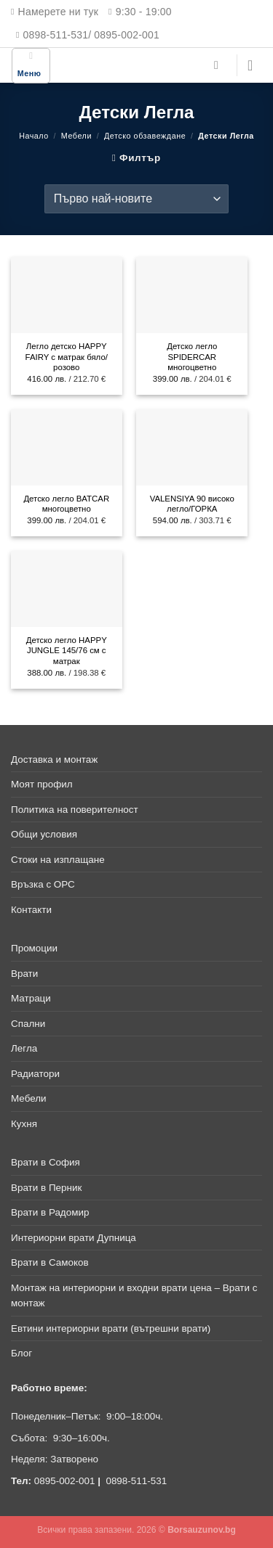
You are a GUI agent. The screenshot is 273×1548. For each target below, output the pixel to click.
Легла (24, 1048)
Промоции (34, 948)
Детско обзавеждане (145, 135)
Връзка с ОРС (43, 884)
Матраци (31, 998)
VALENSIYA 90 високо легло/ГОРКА (192, 504)
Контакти (31, 909)
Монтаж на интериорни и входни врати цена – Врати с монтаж (134, 1295)
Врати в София (45, 1162)
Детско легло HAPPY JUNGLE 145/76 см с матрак (66, 651)
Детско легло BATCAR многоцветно (66, 504)
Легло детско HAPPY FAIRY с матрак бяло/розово (66, 357)
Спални (28, 1023)
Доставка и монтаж (54, 759)
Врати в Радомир (50, 1212)
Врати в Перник (46, 1187)
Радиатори (35, 1073)
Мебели (76, 135)
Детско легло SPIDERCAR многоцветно (192, 357)
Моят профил (42, 784)
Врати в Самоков (50, 1262)
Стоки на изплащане (58, 859)
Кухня (24, 1123)
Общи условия (44, 834)
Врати (24, 973)
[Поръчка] (136, 198)
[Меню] (31, 65)
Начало (34, 135)
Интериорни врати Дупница (73, 1237)
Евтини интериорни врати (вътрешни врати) (110, 1328)
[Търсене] (220, 65)
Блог (21, 1353)
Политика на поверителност (74, 809)
